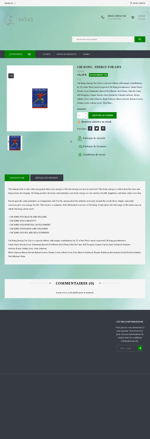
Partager (90, 128)
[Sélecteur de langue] (10, 3)
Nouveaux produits (66, 54)
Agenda (86, 54)
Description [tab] (17, 177)
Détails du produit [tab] (46, 177)
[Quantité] (80, 115)
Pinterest (103, 128)
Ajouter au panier (102, 115)
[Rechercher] (108, 39)
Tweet (96, 128)
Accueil (47, 54)
